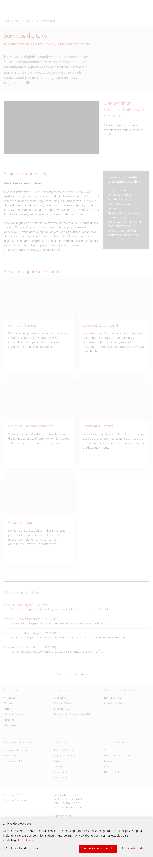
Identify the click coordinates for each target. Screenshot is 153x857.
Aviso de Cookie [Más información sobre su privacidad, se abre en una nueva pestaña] (27, 840)
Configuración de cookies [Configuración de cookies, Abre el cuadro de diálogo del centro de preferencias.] (21, 849)
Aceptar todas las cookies (98, 849)
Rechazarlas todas (133, 849)
